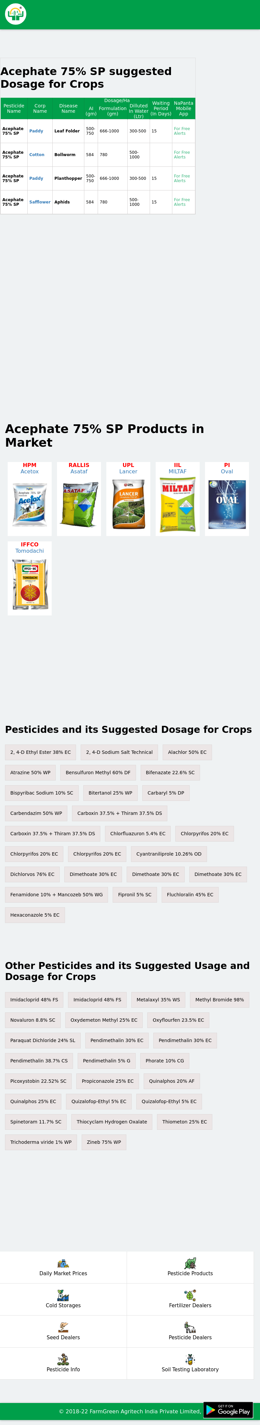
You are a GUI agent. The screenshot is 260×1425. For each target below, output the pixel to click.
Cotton (36, 154)
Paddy (36, 131)
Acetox (30, 471)
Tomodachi (29, 551)
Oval (227, 471)
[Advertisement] (140, 12)
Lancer (128, 471)
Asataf (79, 471)
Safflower (40, 202)
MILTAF (178, 471)
